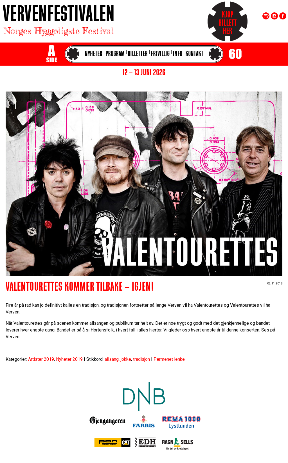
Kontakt (194, 54)
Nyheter (93, 54)
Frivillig (160, 54)
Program (115, 54)
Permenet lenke (169, 359)
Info (177, 54)
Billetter (138, 54)
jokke (126, 359)
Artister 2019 (41, 359)
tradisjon (141, 359)
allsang (112, 359)
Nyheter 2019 (69, 359)
